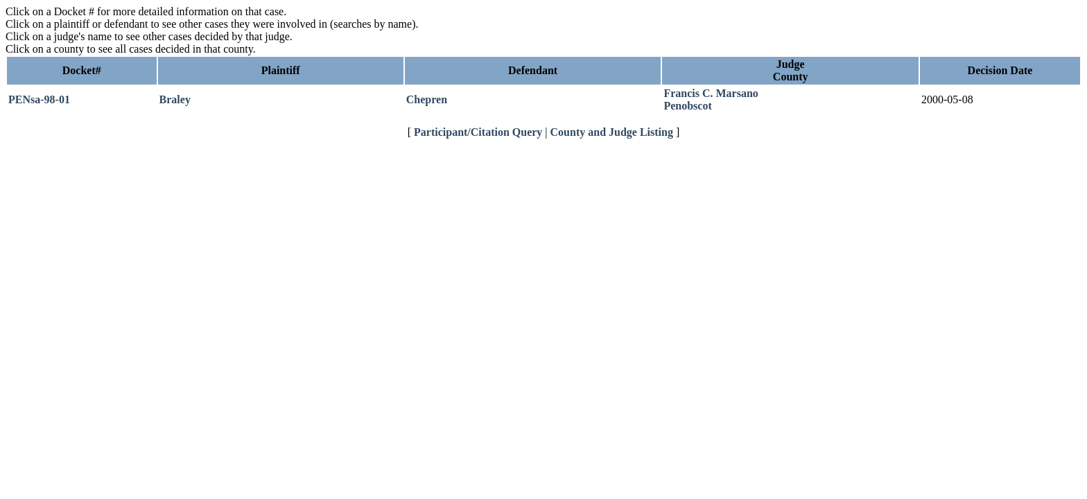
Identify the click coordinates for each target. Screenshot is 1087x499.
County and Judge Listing (611, 132)
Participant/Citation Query (478, 132)
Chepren (426, 99)
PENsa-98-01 (39, 99)
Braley (175, 99)
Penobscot (687, 106)
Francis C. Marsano (710, 93)
